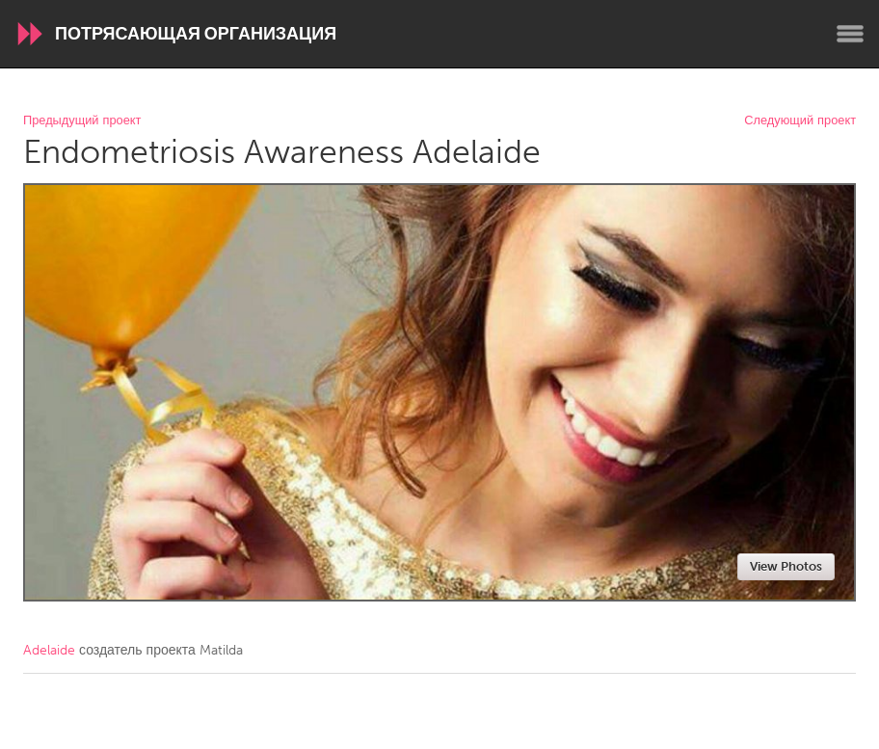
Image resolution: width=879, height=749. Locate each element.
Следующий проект (800, 121)
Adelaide (49, 650)
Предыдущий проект (82, 121)
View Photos (786, 566)
